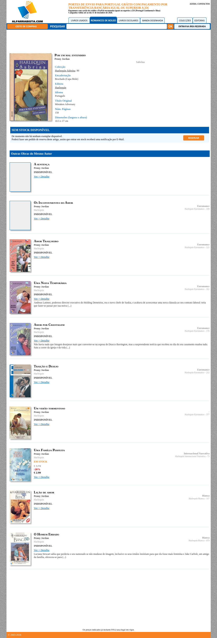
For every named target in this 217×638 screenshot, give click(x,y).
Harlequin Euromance (194, 209)
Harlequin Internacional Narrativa (190, 456)
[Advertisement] (109, 40)
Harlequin (60, 87)
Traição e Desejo (46, 366)
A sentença (42, 164)
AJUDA (193, 4)
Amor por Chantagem (49, 324)
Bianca (205, 495)
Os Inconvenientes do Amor (53, 202)
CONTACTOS (204, 4)
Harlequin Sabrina (65, 70)
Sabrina (140, 62)
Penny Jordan (62, 58)
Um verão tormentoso (49, 408)
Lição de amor (44, 492)
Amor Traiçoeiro (46, 241)
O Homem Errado (46, 534)
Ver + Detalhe (41, 176)
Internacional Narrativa (197, 453)
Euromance (203, 206)
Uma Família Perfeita (49, 450)
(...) (69, 305)
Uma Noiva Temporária (50, 283)
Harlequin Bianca (196, 498)
